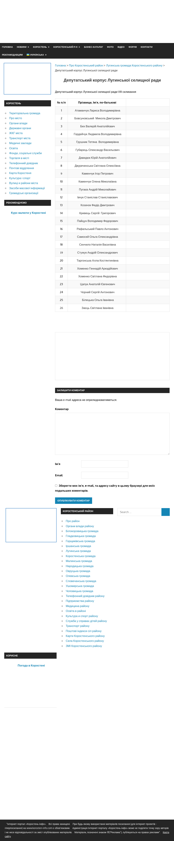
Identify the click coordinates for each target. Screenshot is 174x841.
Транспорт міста (19, 138)
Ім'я (57, 464)
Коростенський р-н (65, 47)
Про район (73, 521)
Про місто (15, 118)
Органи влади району (80, 526)
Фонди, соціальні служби (25, 153)
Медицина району (77, 606)
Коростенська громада (80, 556)
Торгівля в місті (19, 158)
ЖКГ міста (16, 133)
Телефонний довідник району (85, 596)
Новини (22, 47)
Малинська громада (79, 561)
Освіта (13, 148)
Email (59, 475)
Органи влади (18, 123)
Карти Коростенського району (85, 636)
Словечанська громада (81, 581)
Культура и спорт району (82, 616)
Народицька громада (79, 566)
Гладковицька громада (81, 536)
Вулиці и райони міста (23, 183)
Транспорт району (78, 626)
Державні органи (20, 128)
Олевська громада (78, 576)
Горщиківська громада (80, 541)
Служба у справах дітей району (86, 621)
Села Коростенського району (85, 641)
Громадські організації (23, 193)
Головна (7, 47)
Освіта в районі (76, 611)
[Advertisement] (108, 29)
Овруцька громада (78, 571)
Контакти (146, 47)
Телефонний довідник (23, 163)
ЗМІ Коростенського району (84, 646)
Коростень (40, 47)
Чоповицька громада (79, 591)
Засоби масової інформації (27, 188)
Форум (132, 47)
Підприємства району (80, 601)
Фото (110, 47)
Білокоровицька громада (82, 531)
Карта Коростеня (20, 173)
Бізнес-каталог (93, 47)
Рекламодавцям (12, 54)
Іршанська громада (78, 546)
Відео (121, 47)
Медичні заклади (20, 143)
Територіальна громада (24, 113)
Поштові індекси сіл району (84, 631)
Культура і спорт (19, 178)
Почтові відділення (21, 168)
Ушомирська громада (80, 586)
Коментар (62, 409)
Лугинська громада (78, 551)
